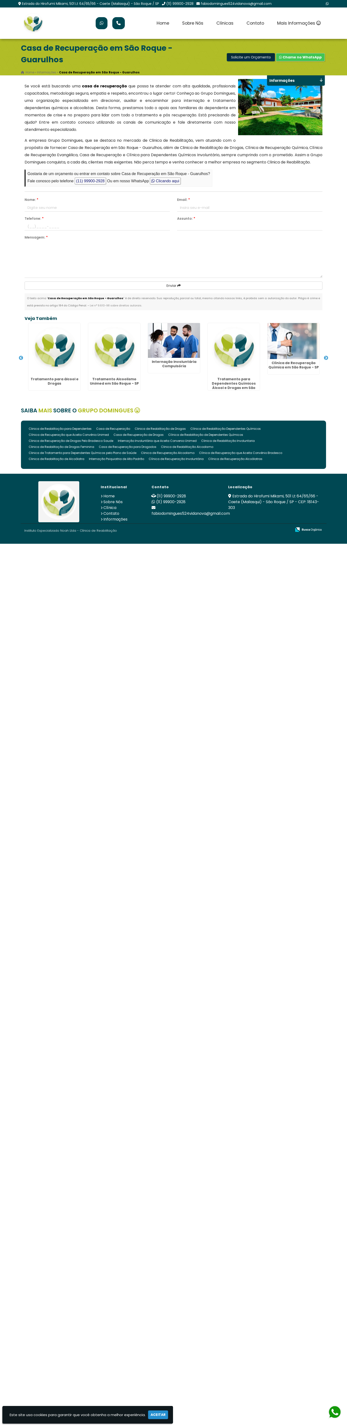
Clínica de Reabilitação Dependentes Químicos (225, 429)
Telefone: (34, 218)
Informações (115, 519)
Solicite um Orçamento (251, 57)
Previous (21, 358)
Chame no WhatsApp (300, 57)
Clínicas (225, 23)
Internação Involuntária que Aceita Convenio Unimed (157, 441)
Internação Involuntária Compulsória (174, 363)
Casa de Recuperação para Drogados (127, 447)
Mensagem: (36, 237)
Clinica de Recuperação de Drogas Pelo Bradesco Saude (71, 441)
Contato (255, 23)
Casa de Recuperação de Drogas (138, 435)
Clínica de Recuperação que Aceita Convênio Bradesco (240, 453)
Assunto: (186, 218)
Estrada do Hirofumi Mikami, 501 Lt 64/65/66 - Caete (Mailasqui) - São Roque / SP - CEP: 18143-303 (273, 501)
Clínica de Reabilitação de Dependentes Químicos (205, 435)
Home (163, 23)
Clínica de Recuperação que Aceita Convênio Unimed (69, 435)
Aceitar (158, 1414)
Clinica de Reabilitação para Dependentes (60, 429)
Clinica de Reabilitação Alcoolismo (187, 447)
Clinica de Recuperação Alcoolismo (167, 453)
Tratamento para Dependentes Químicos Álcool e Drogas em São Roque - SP (234, 386)
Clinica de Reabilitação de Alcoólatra (56, 459)
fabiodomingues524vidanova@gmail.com (236, 3)
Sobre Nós (192, 23)
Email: (183, 199)
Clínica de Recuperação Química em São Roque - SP (293, 365)
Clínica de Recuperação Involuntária (176, 459)
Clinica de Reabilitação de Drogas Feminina (61, 447)
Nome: (31, 199)
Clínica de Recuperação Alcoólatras (235, 459)
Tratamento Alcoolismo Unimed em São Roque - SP (114, 381)
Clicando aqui (165, 181)
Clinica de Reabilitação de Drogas (160, 429)
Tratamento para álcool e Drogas (55, 381)
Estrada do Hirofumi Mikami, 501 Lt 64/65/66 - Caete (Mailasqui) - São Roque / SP (90, 3)
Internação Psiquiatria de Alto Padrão (116, 459)
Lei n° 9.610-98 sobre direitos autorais (115, 305)
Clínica (109, 507)
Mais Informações (299, 23)
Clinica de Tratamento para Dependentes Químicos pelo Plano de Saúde (82, 453)
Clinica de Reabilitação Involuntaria (228, 441)
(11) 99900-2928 (180, 3)
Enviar (174, 285)
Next (326, 358)
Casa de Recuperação (113, 429)
